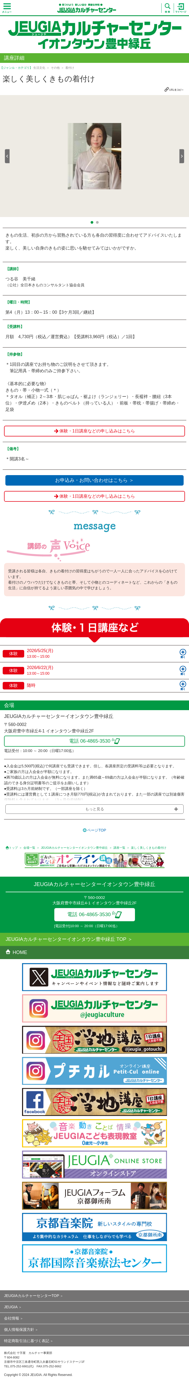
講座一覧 (119, 847)
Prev (7, 156)
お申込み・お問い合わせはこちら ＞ (94, 480)
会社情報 (11, 1318)
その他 (55, 67)
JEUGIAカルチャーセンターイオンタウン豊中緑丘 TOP (66, 939)
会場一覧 (29, 847)
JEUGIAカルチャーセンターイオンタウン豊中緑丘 (74, 847)
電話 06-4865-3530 (94, 914)
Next (181, 156)
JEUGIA (11, 1307)
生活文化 (39, 67)
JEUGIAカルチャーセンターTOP (31, 1295)
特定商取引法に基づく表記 (26, 1341)
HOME (16, 952)
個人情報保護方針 (19, 1329)
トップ (13, 847)
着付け (69, 67)
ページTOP (96, 830)
